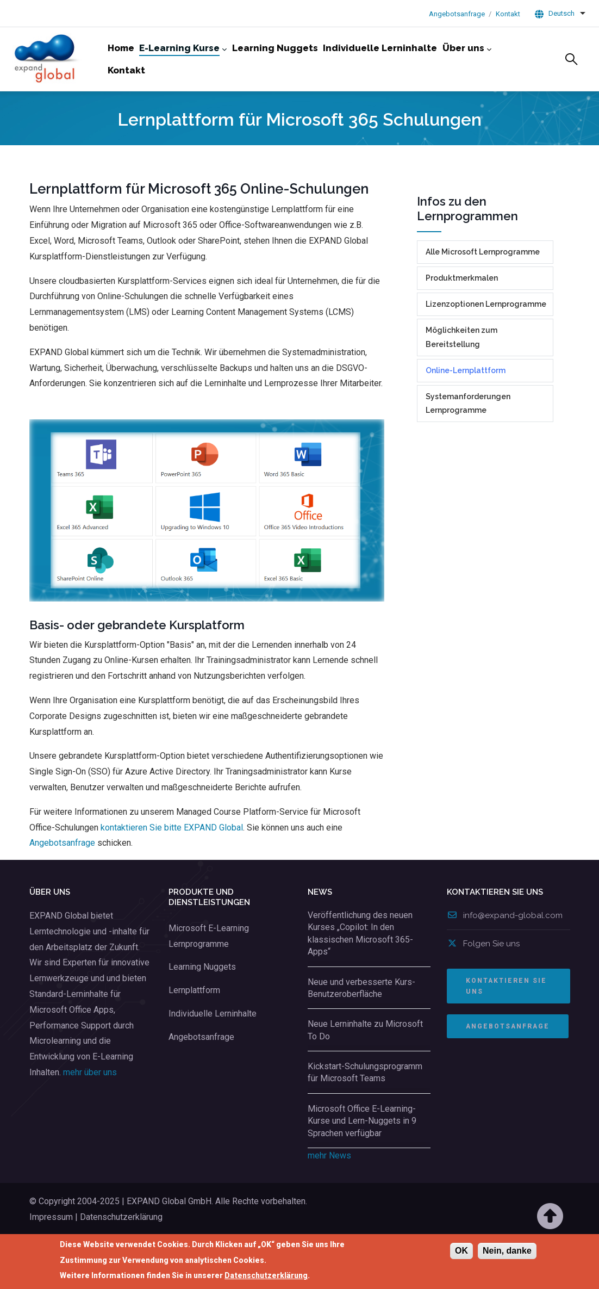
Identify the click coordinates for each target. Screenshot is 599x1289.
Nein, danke (507, 1251)
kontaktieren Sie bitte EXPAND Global (172, 865)
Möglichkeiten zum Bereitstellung (461, 374)
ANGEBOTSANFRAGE (508, 1064)
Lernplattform (194, 1027)
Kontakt (508, 14)
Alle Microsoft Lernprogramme (483, 289)
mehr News (329, 1193)
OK (461, 1251)
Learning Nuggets (202, 1004)
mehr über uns (90, 1110)
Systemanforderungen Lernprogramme (468, 441)
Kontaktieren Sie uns (506, 1023)
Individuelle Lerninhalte (213, 1051)
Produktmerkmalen (462, 315)
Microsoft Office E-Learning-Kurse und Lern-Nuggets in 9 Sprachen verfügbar (362, 1158)
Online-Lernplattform (466, 408)
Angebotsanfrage (457, 14)
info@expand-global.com (505, 953)
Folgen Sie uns (483, 981)
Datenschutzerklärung (266, 1276)
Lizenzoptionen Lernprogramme (486, 341)
